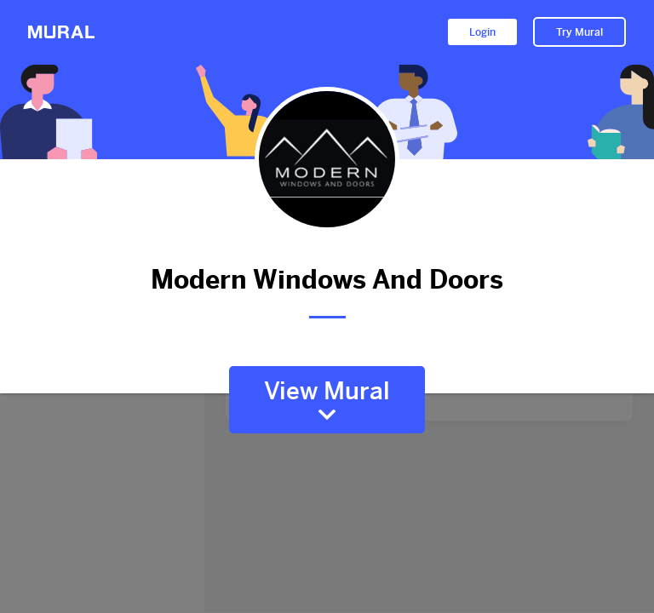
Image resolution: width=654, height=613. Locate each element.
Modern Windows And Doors (327, 279)
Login (482, 32)
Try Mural (579, 32)
